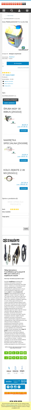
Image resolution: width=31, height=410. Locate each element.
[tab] (10, 100)
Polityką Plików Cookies (12, 405)
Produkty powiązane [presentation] (10, 100)
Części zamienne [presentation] (9, 103)
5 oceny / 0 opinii (10, 75)
